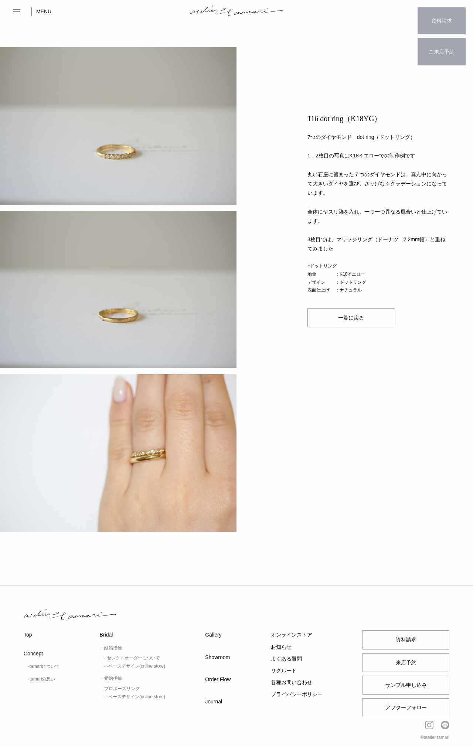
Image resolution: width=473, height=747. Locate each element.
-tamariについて (43, 666)
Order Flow (218, 679)
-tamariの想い (41, 679)
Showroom (217, 657)
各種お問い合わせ (291, 682)
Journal (213, 702)
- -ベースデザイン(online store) (134, 666)
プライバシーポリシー (297, 694)
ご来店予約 (442, 39)
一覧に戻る (351, 318)
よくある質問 (286, 659)
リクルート (284, 670)
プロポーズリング (122, 688)
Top (28, 635)
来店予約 (406, 662)
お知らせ (281, 647)
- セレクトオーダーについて (132, 658)
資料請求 (441, 17)
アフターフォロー (406, 707)
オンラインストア (291, 635)
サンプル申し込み (406, 685)
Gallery (213, 635)
